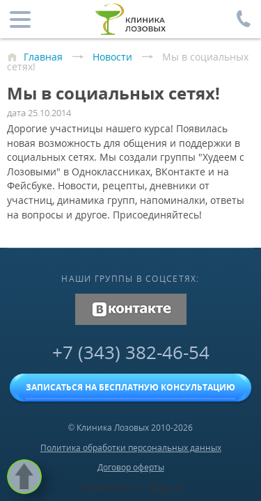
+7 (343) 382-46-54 (130, 352)
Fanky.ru (164, 487)
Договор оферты (130, 467)
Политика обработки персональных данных (130, 448)
